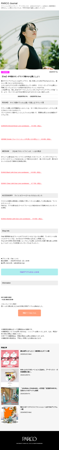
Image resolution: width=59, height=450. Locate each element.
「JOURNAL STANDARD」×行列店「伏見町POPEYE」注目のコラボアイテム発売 (39, 389)
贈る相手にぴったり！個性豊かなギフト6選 (34, 351)
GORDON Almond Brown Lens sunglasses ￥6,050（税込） (21, 126)
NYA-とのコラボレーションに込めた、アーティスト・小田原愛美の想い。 (39, 371)
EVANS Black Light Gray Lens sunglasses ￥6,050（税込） (21, 172)
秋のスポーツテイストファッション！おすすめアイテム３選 (38, 408)
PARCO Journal (9, 3)
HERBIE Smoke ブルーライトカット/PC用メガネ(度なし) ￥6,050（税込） (26, 139)
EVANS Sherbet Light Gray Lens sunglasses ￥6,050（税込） (22, 219)
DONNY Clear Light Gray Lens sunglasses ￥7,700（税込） (21, 183)
